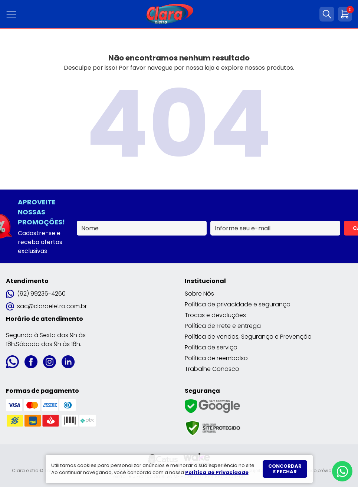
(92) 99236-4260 (36, 293)
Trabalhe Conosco (212, 369)
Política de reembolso (216, 358)
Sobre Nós (199, 293)
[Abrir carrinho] (345, 14)
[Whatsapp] (342, 471)
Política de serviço (211, 347)
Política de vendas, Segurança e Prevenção (248, 336)
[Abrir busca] (326, 14)
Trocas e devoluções (215, 315)
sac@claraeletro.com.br (46, 306)
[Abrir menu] (13, 14)
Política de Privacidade (217, 472)
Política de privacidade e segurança (237, 304)
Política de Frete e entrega (223, 326)
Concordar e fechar (285, 469)
